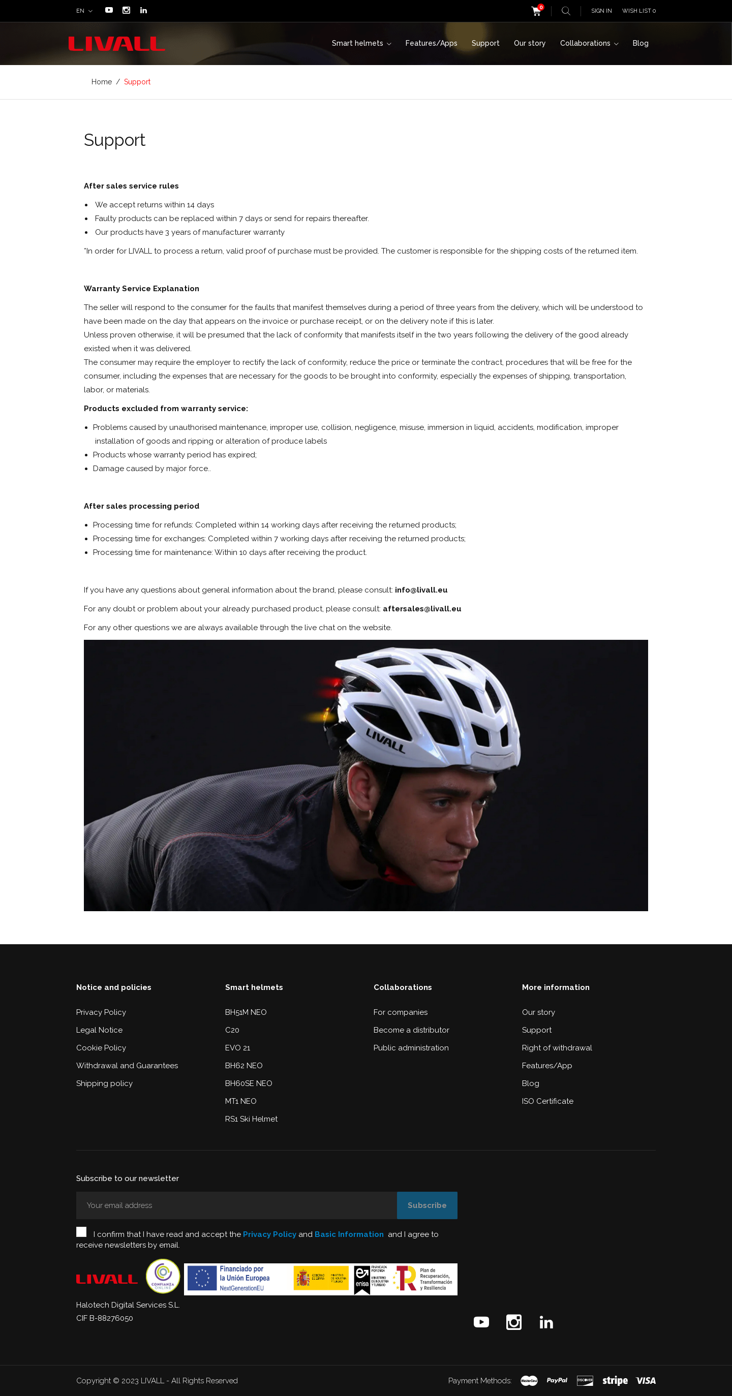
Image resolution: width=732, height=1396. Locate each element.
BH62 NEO (244, 1065)
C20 (232, 1030)
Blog (641, 43)
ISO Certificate (547, 1101)
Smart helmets (358, 43)
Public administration (411, 1047)
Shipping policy (104, 1083)
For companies (401, 1012)
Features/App (547, 1065)
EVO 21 (237, 1047)
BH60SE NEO (248, 1083)
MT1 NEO (241, 1101)
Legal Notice (99, 1030)
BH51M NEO (246, 1012)
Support (486, 43)
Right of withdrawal (557, 1047)
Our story (530, 43)
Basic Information (349, 1234)
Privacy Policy (101, 1012)
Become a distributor (411, 1030)
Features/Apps (432, 43)
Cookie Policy (101, 1047)
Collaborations (586, 43)
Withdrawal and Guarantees (127, 1065)
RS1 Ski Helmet (251, 1119)
